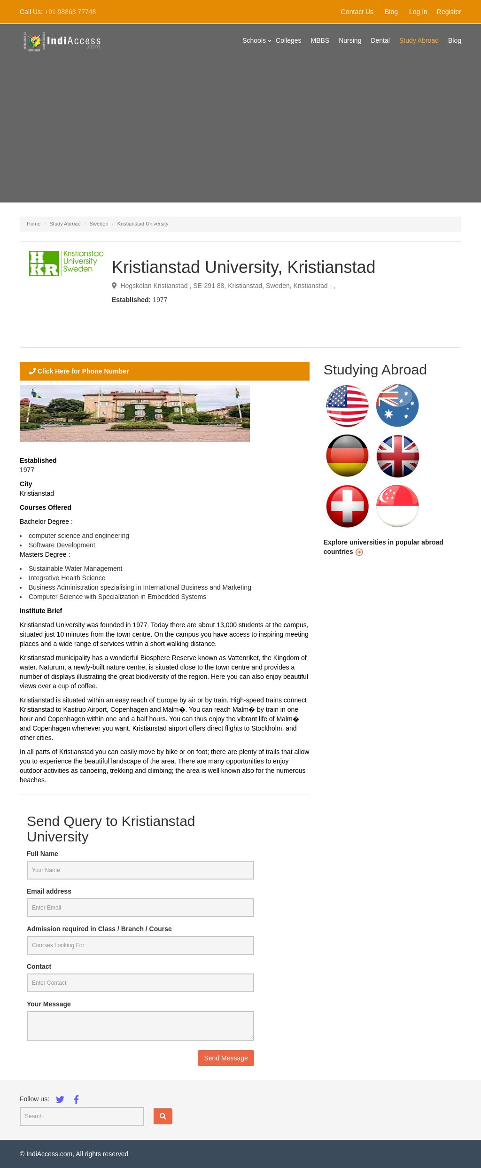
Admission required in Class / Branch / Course (99, 929)
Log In (418, 12)
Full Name (42, 853)
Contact (39, 966)
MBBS (320, 40)
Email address (49, 891)
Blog (391, 12)
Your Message (49, 1004)
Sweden (99, 223)
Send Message (226, 1058)
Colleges (288, 40)
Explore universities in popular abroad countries (383, 546)
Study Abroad (419, 40)
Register (449, 12)
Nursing (350, 40)
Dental (380, 40)
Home (33, 223)
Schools (254, 40)
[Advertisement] (240, 136)
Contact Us (357, 12)
